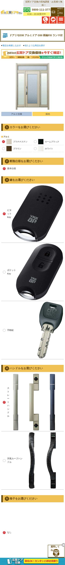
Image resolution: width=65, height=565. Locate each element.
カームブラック (46, 141)
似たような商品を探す (35, 45)
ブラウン (11, 148)
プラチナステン (14, 141)
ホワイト (43, 148)
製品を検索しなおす (12, 45)
